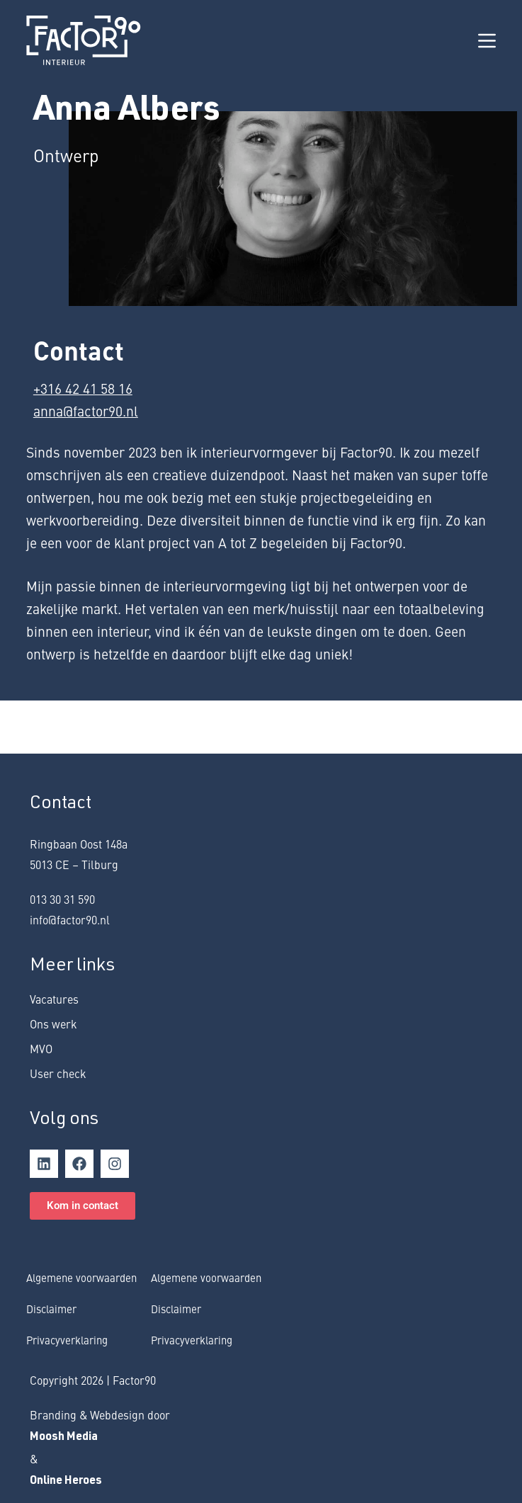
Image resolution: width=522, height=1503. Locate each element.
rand (49, 1414)
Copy (42, 1380)
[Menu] (487, 41)
